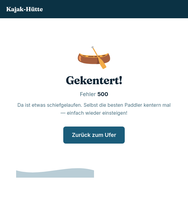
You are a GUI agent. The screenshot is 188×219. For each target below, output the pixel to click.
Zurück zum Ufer (94, 135)
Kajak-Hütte (24, 9)
